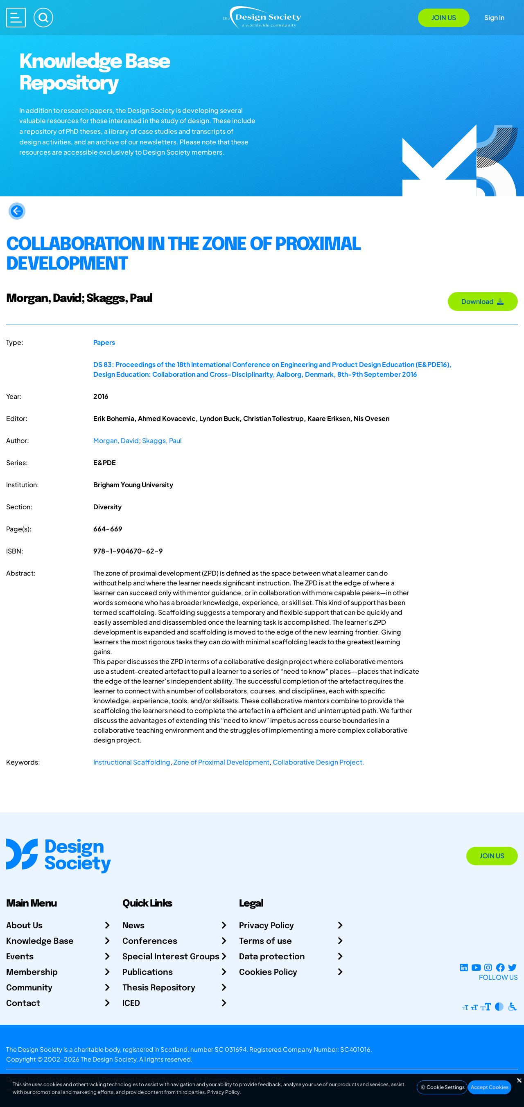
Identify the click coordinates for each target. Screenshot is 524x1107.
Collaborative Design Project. (318, 762)
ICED (131, 1003)
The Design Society (108, 1059)
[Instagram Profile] (488, 967)
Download (482, 301)
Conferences (149, 941)
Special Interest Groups (170, 957)
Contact (23, 1003)
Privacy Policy (266, 926)
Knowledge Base (40, 941)
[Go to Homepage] (262, 17)
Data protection (272, 957)
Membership (32, 972)
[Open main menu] (16, 17)
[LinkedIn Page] (464, 967)
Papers (104, 342)
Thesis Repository (158, 988)
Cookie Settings (442, 1087)
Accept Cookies (489, 1087)
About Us (24, 926)
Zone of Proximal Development (221, 762)
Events (20, 957)
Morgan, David (116, 440)
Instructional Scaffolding (131, 762)
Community (29, 988)
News (133, 926)
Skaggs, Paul (162, 440)
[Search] (43, 17)
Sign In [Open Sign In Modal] (494, 17)
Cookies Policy (268, 972)
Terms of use (265, 941)
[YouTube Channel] (475, 967)
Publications (147, 972)
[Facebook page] (500, 967)
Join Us (443, 17)
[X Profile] (512, 967)
